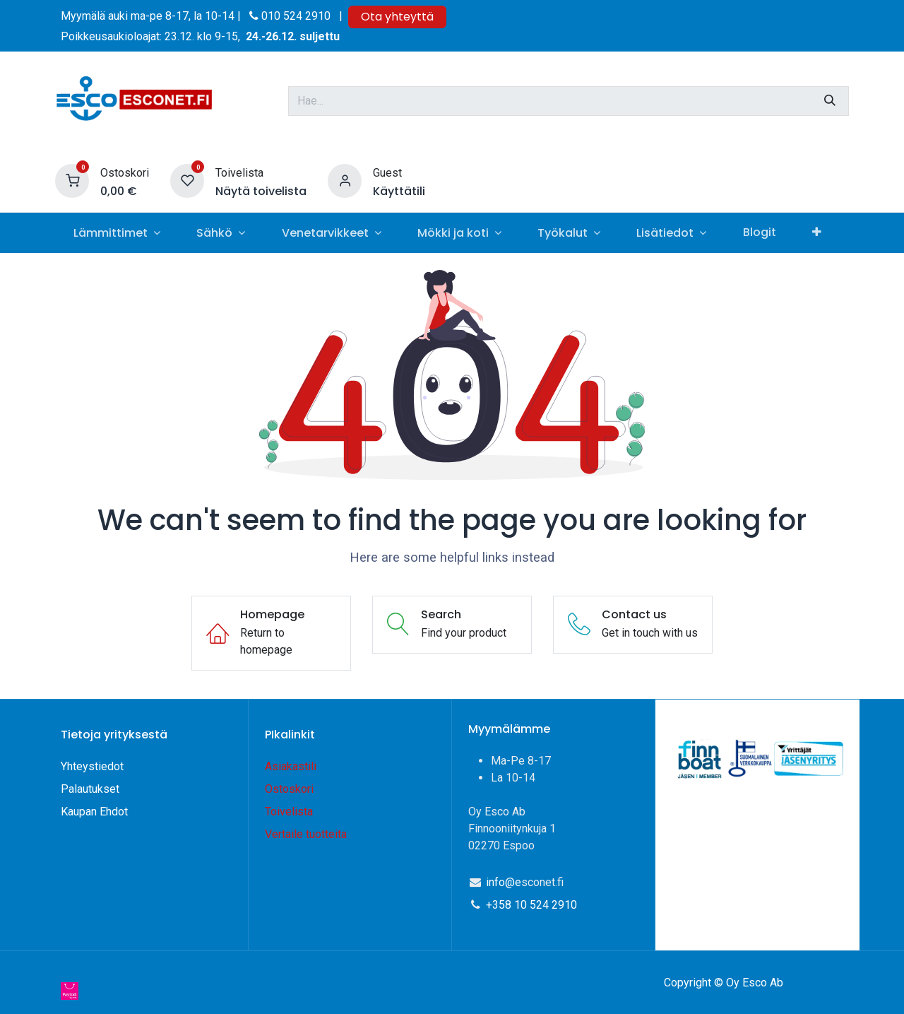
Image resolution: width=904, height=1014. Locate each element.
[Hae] (829, 101)
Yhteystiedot (93, 766)
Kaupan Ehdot (94, 811)
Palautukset (90, 789)
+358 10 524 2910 (531, 905)
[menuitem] (116, 233)
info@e (503, 882)
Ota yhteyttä (397, 16)
